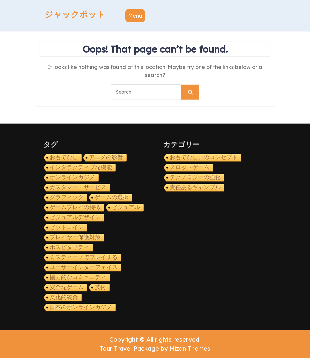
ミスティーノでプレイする (84, 257)
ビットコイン (67, 227)
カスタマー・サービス (78, 187)
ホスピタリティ (69, 247)
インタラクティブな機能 (81, 167)
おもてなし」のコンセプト (204, 157)
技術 (100, 287)
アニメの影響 (106, 157)
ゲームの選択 (112, 197)
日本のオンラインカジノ (81, 307)
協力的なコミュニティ (78, 277)
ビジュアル (126, 207)
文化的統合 (64, 297)
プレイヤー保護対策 (75, 237)
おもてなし (64, 157)
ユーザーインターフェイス (84, 267)
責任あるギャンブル (195, 187)
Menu (135, 15)
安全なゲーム (67, 287)
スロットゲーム (189, 167)
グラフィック (67, 197)
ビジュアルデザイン (75, 217)
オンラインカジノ (72, 177)
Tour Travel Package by (155, 348)
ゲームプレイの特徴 (75, 207)
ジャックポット (75, 14)
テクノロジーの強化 (195, 177)
